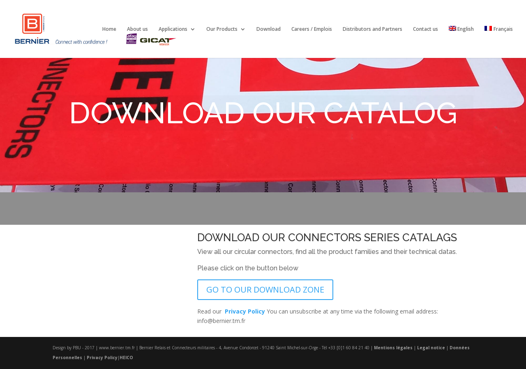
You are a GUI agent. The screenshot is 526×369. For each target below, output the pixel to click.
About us (137, 29)
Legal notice (431, 348)
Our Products (222, 29)
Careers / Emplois (311, 29)
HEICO (126, 357)
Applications (173, 29)
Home (109, 29)
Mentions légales (393, 348)
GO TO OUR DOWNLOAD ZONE (265, 289)
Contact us (425, 29)
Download (268, 29)
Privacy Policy (102, 357)
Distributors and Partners (372, 29)
